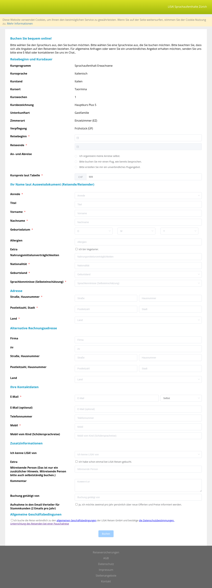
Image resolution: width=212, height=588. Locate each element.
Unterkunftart (20, 113)
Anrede (15, 194)
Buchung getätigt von (25, 496)
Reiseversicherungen (106, 552)
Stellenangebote (106, 575)
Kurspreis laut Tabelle (25, 175)
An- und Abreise (21, 154)
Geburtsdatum (20, 229)
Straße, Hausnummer (25, 297)
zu (12, 347)
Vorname (16, 212)
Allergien (16, 240)
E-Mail (14, 397)
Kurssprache (18, 73)
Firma (14, 338)
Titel (13, 203)
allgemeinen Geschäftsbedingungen (76, 520)
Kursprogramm (20, 66)
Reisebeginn (18, 136)
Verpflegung (18, 128)
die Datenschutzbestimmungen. (156, 520)
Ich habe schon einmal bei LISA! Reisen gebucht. (105, 461)
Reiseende (17, 145)
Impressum (106, 570)
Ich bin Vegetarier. (88, 249)
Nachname (18, 221)
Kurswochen (18, 97)
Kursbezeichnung (22, 105)
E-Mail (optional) (21, 407)
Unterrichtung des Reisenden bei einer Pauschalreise (39, 523)
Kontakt (106, 581)
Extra (14, 249)
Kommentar (18, 481)
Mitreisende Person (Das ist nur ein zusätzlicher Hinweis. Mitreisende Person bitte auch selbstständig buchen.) (38, 471)
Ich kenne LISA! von (23, 453)
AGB (106, 558)
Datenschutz (106, 564)
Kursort (15, 89)
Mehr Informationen (20, 23)
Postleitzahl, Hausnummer (28, 367)
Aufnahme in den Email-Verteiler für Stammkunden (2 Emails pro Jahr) (35, 506)
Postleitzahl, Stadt (23, 308)
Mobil (14, 425)
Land (14, 318)
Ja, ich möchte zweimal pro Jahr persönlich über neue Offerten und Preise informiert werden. (130, 504)
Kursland (16, 81)
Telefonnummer (21, 416)
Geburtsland (19, 273)
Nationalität (19, 264)
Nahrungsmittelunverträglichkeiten (35, 255)
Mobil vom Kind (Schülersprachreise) (35, 434)
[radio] (97, 156)
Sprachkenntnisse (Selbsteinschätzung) (37, 282)
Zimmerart (17, 120)
